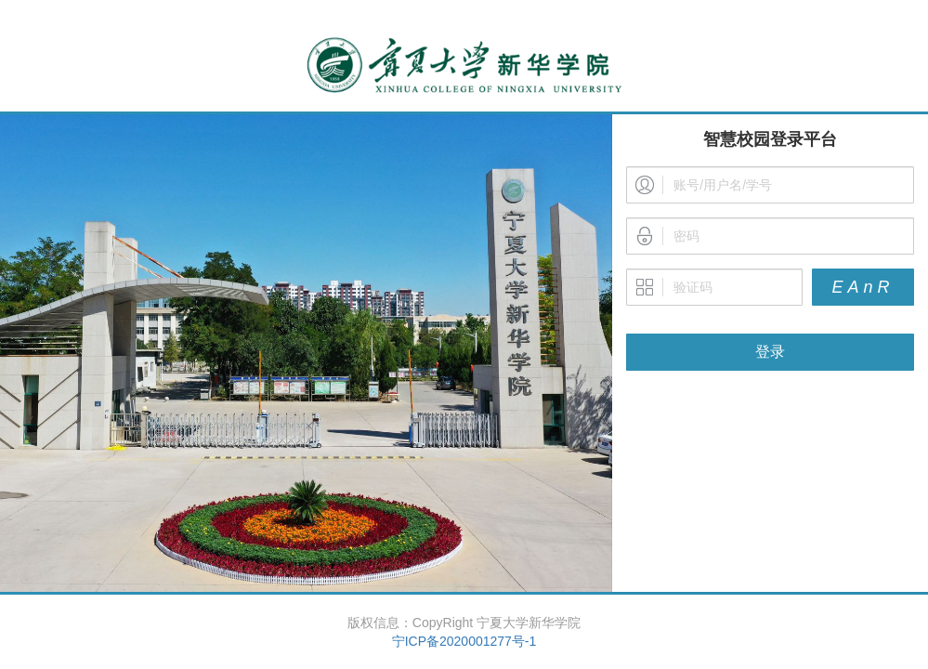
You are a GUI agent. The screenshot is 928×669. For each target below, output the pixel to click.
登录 (770, 352)
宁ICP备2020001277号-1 (464, 641)
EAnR (862, 287)
